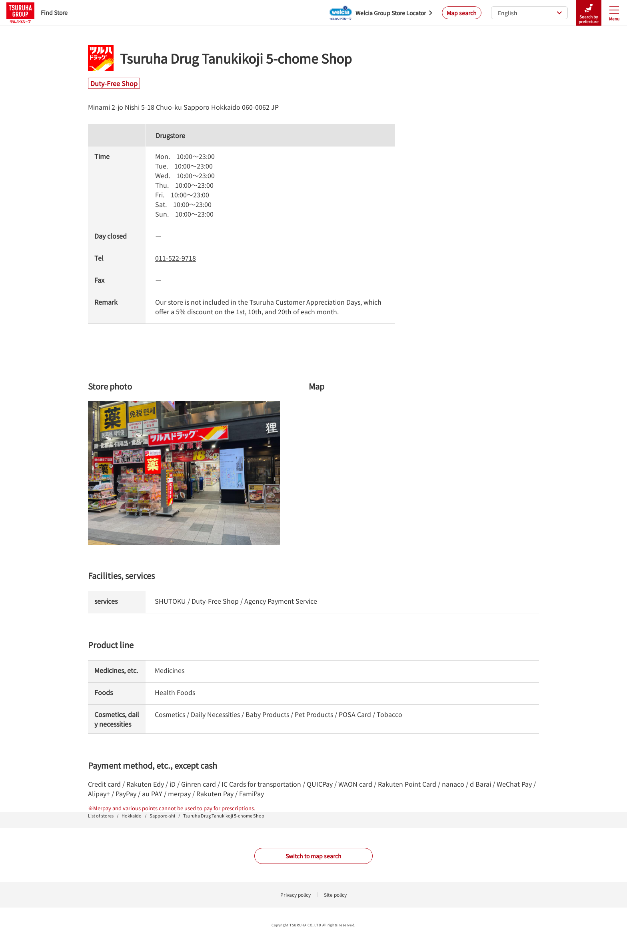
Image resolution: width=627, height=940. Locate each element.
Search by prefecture (589, 13)
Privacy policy (295, 894)
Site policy (335, 894)
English (530, 13)
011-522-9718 (175, 258)
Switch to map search (313, 856)
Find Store (37, 12)
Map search (462, 13)
